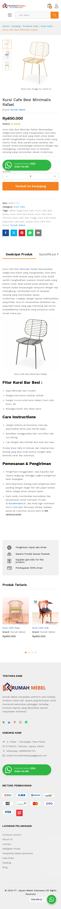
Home (5, 26)
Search (55, 15)
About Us (7, 839)
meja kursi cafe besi (13, 221)
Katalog (16, 26)
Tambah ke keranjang (30, 186)
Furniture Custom (11, 834)
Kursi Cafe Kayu (11, 627)
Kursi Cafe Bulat (47, 217)
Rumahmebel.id (16, 503)
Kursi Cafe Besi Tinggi (24, 217)
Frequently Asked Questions (17, 853)
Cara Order (8, 858)
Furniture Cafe (30, 26)
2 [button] (29, 652)
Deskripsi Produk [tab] (19, 254)
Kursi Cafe (46, 26)
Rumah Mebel (17, 109)
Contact (6, 844)
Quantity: (6, 172)
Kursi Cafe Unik (40, 627)
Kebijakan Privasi (11, 848)
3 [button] (32, 652)
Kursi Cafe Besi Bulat (22, 214)
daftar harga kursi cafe (21, 210)
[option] (16, 620)
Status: (6, 123)
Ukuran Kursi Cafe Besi (38, 221)
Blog (4, 867)
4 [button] (35, 652)
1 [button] (26, 652)
